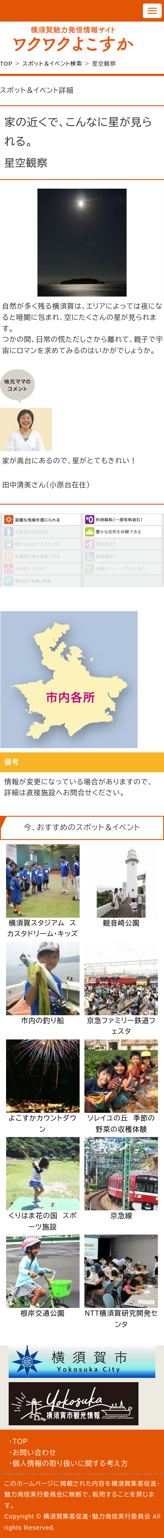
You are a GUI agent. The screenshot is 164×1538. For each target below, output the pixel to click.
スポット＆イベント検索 (52, 63)
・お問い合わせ (32, 1452)
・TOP (18, 1441)
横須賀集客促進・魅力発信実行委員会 (97, 1516)
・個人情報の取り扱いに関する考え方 (68, 1463)
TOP (6, 63)
